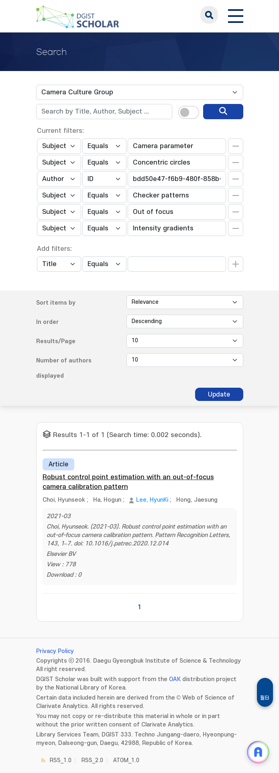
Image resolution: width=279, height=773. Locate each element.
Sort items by (55, 302)
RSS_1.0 (60, 760)
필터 (265, 698)
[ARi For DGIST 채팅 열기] (258, 752)
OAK (175, 679)
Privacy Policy (55, 651)
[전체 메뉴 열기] (235, 14)
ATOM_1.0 (126, 760)
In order (47, 322)
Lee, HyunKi (152, 499)
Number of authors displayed (64, 368)
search (209, 15)
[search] (223, 111)
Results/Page (55, 341)
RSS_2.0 (92, 760)
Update (219, 394)
